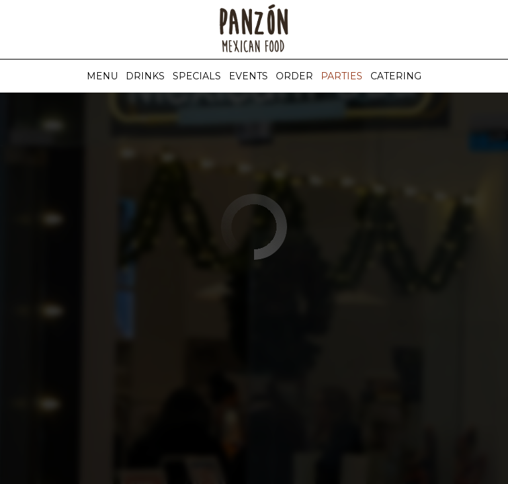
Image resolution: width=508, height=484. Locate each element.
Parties (341, 76)
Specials (197, 76)
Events (248, 76)
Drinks (145, 76)
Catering (395, 76)
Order (294, 76)
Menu (102, 76)
